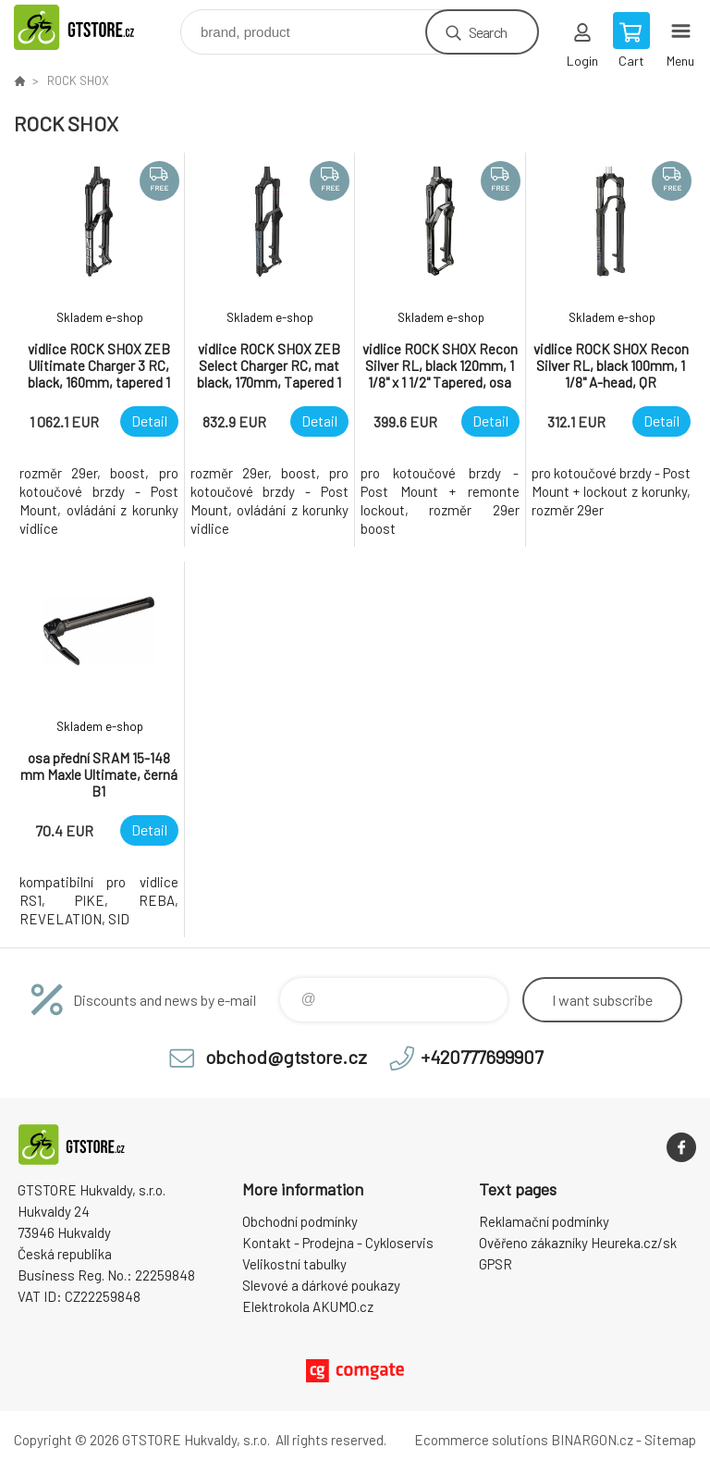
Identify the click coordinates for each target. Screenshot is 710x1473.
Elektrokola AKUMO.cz (307, 1306)
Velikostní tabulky (294, 1264)
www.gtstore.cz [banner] (96, 27)
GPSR (495, 1264)
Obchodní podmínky (300, 1221)
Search (488, 32)
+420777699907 (482, 1057)
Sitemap (670, 1439)
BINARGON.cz (592, 1439)
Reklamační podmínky (544, 1221)
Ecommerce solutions (481, 1439)
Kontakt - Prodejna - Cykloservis (338, 1242)
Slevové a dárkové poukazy (321, 1285)
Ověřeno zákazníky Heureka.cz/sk (578, 1242)
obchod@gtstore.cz (286, 1057)
